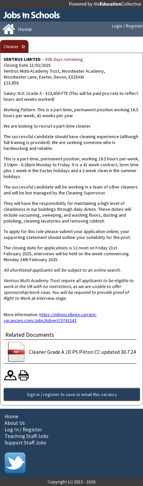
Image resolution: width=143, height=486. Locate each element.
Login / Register (127, 26)
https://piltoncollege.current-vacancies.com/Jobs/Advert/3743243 (50, 317)
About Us (15, 423)
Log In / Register (23, 429)
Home (11, 416)
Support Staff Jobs (25, 442)
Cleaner (11, 46)
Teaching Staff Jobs (27, 436)
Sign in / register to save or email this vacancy (72, 394)
